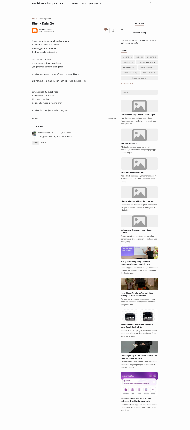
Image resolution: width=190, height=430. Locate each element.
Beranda (74, 3)
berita (138, 57)
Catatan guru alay (146, 62)
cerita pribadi (129, 73)
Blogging (150, 57)
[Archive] (139, 92)
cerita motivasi (146, 67)
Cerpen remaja (138, 78)
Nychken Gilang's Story (47, 3)
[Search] (157, 3)
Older (35, 118)
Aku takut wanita (129, 143)
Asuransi (126, 57)
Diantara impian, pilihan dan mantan (137, 201)
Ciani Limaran (44, 133)
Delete (44, 143)
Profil (84, 3)
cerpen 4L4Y (148, 73)
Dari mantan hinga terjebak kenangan (138, 115)
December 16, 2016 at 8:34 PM (62, 133)
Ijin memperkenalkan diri (132, 172)
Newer (112, 118)
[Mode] (150, 3)
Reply (35, 143)
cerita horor (128, 67)
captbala (127, 62)
